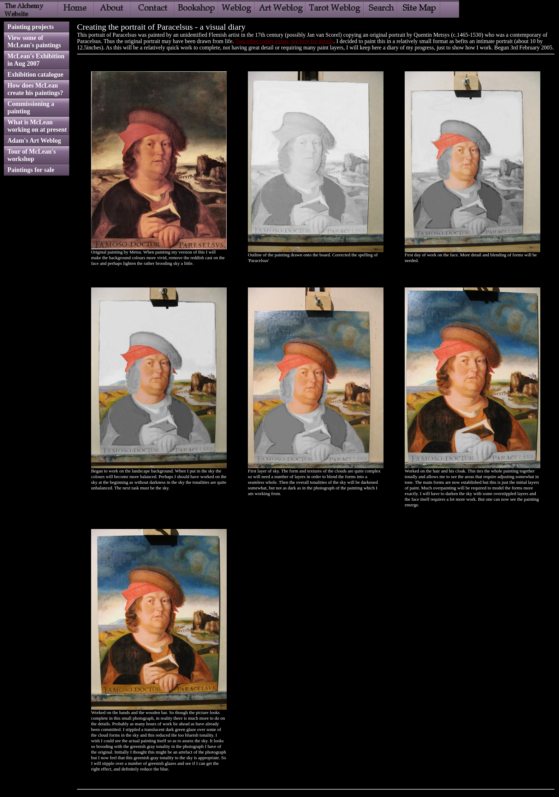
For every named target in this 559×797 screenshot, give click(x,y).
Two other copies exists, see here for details (284, 41)
